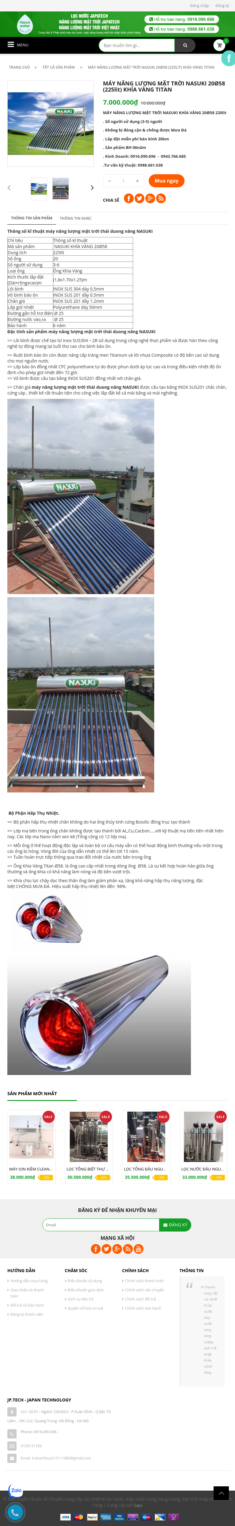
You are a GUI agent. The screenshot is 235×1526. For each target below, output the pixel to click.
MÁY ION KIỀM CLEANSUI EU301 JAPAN (45, 1169)
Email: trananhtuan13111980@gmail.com (56, 1458)
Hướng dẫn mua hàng (29, 1280)
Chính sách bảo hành (143, 1308)
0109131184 (31, 1445)
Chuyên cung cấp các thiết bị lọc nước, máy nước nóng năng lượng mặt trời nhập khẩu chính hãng (211, 1330)
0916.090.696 (45, 1431)
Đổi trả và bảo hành (27, 1305)
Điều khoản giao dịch (86, 1290)
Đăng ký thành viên (26, 1314)
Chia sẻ (111, 200)
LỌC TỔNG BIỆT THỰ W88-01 (93, 1169)
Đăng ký (222, 5)
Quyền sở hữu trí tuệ (85, 1308)
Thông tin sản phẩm (31, 218)
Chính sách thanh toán (144, 1280)
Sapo (138, 1505)
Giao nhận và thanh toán (27, 1293)
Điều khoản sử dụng (85, 1280)
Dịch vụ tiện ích (81, 1299)
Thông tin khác (75, 218)
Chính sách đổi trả (140, 1299)
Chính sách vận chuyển (144, 1290)
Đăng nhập (199, 5)
